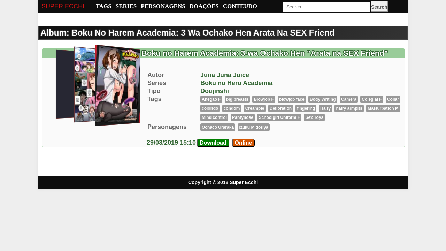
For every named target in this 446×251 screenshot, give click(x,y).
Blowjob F (264, 99)
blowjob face (292, 99)
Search (379, 7)
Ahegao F (211, 99)
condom (232, 108)
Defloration (281, 108)
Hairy (325, 108)
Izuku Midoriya (253, 127)
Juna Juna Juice (224, 74)
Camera (348, 99)
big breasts (237, 99)
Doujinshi (214, 91)
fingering (306, 108)
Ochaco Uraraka (218, 127)
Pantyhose (242, 117)
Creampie (254, 108)
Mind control (214, 117)
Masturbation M (383, 108)
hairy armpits (349, 108)
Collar (393, 99)
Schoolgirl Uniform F (279, 117)
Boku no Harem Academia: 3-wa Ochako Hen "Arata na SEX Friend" (264, 53)
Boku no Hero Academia (236, 82)
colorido (210, 108)
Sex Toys (314, 117)
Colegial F (372, 99)
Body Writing (323, 99)
